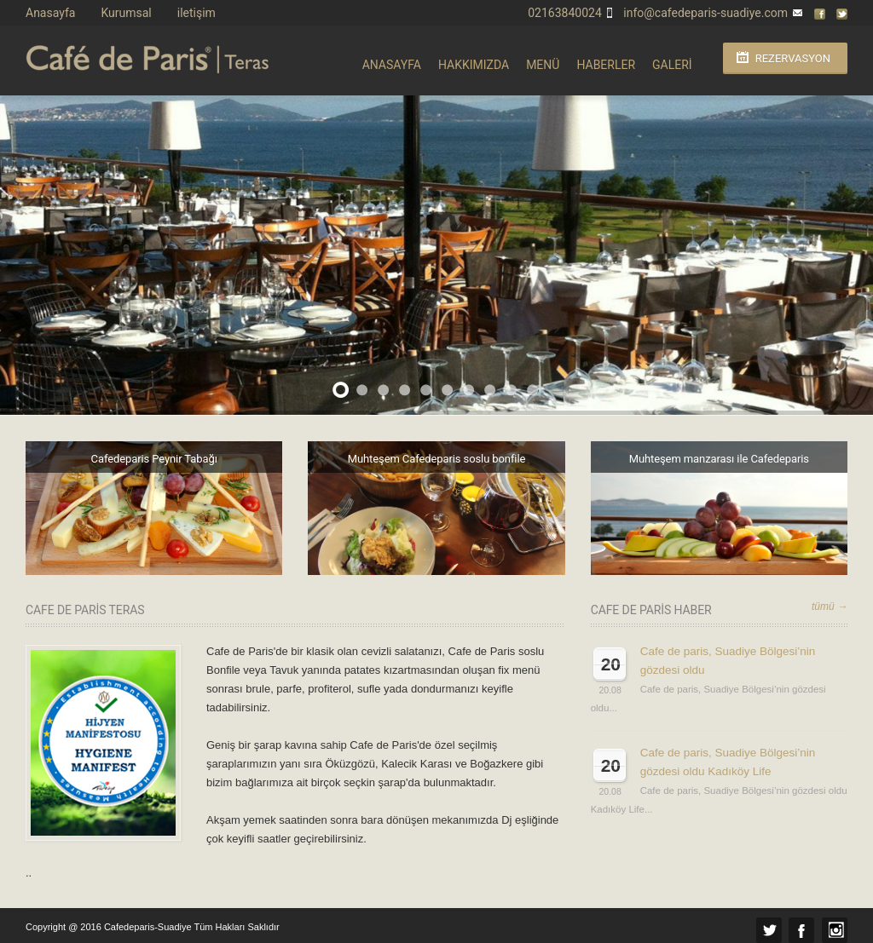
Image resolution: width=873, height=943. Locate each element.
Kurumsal (126, 13)
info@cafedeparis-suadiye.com (705, 13)
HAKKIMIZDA (473, 65)
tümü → (829, 606)
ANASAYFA (391, 65)
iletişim (196, 13)
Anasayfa (50, 13)
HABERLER (605, 65)
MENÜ (542, 65)
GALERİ (672, 65)
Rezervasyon (792, 58)
